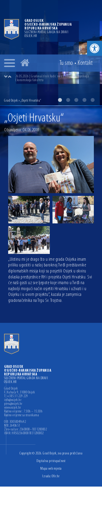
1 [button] (60, 100)
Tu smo (66, 63)
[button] (94, 48)
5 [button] (92, 100)
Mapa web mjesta (51, 469)
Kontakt (85, 63)
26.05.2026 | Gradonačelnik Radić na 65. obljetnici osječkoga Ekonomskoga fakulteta (52, 78)
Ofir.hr (56, 476)
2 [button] (68, 100)
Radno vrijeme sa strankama (21, 415)
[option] (51, 52)
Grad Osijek (11, 101)
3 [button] (76, 100)
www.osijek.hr (12, 408)
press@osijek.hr (13, 404)
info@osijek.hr (12, 400)
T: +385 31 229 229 (16, 396)
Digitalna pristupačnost (51, 461)
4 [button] (84, 100)
